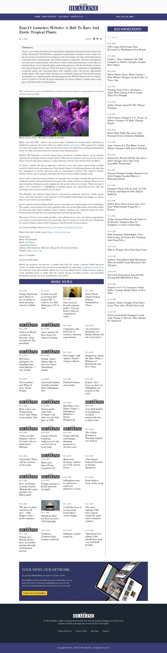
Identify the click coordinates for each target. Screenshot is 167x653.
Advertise (95, 631)
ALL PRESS (63, 17)
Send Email (29, 242)
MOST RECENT (49, 17)
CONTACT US (77, 17)
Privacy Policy (81, 631)
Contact (105, 631)
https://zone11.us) (72, 145)
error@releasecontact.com (92, 267)
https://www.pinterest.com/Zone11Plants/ (64, 228)
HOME (37, 17)
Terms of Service (65, 631)
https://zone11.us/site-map (59, 232)
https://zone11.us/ (34, 251)
